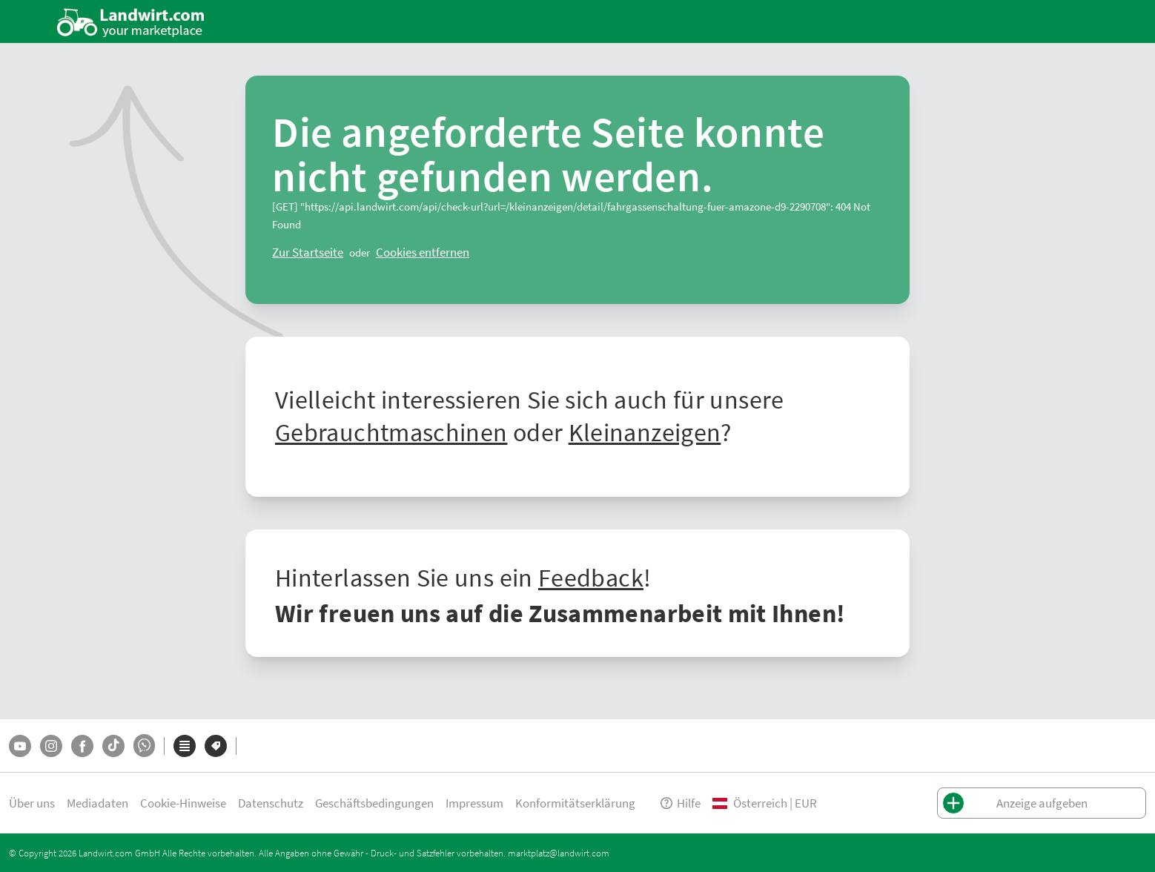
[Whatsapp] (144, 746)
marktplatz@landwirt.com (558, 852)
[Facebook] (82, 746)
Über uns (32, 802)
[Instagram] (51, 746)
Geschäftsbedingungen (374, 802)
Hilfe (680, 802)
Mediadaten (97, 802)
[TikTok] (113, 746)
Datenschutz (270, 802)
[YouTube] (20, 746)
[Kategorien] (184, 746)
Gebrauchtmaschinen (391, 431)
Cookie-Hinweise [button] (183, 802)
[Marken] (216, 746)
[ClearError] (307, 252)
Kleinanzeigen (645, 431)
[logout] (422, 252)
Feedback (590, 577)
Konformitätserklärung (575, 802)
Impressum (474, 802)
